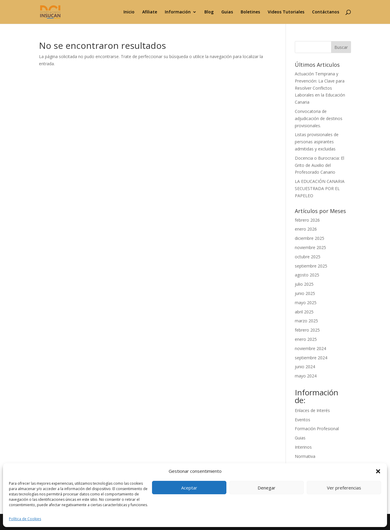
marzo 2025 (306, 321)
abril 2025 (304, 312)
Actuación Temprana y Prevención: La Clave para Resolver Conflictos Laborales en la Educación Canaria (320, 88)
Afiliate (149, 12)
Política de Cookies (25, 518)
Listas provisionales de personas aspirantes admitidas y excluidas (317, 142)
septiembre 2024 (311, 357)
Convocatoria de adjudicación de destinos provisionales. (318, 118)
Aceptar (189, 488)
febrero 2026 (307, 220)
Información (178, 12)
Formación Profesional (317, 428)
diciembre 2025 (309, 238)
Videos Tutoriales (286, 12)
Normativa (305, 456)
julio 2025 (304, 284)
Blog (209, 12)
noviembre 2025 (310, 247)
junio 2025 (305, 293)
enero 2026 (306, 229)
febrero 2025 (307, 330)
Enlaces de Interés (312, 410)
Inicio (128, 12)
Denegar (266, 488)
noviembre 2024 (310, 348)
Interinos (303, 447)
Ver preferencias (344, 488)
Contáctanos (325, 12)
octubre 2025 (307, 256)
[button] (378, 471)
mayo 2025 (306, 302)
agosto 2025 (307, 275)
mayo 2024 (306, 376)
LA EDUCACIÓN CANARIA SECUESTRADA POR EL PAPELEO (319, 188)
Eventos (302, 419)
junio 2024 (305, 366)
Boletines (250, 12)
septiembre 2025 (311, 266)
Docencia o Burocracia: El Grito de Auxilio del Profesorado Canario (319, 165)
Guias (227, 12)
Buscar (341, 47)
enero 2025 (306, 339)
